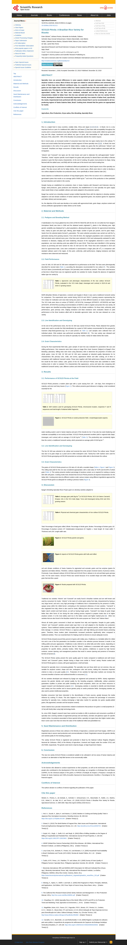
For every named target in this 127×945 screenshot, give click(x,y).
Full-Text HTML (99, 26)
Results (16, 87)
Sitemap (66, 937)
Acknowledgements (51, 763)
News (79, 15)
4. (42, 843)
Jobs (109, 15)
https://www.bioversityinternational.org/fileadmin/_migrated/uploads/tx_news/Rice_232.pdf (70, 875)
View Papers (18, 27)
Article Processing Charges (23, 38)
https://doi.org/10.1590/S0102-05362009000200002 (81, 925)
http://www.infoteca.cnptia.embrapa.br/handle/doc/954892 (60, 915)
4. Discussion (48, 485)
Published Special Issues (22, 65)
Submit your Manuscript (97, 942)
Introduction (17, 80)
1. (42, 813)
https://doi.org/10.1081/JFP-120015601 (54, 838)
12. (43, 920)
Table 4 (96, 467)
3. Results (46, 372)
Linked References (101, 31)
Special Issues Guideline (22, 67)
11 (86, 674)
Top (14, 73)
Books (49, 15)
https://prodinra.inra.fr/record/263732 (89, 826)
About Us (94, 15)
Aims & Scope (19, 30)
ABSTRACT (47, 75)
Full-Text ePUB (99, 28)
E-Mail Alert (19, 942)
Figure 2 (102, 467)
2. (42, 823)
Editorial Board (19, 33)
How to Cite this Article (102, 33)
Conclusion (17, 100)
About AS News (19, 53)
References (47, 808)
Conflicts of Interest (51, 783)
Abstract (97, 21)
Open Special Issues (21, 62)
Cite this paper (48, 793)
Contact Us (72, 937)
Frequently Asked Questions (23, 56)
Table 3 (84, 437)
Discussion (17, 91)
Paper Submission (20, 40)
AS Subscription (20, 43)
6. (42, 860)
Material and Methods (20, 83)
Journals (34, 15)
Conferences (64, 15)
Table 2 (84, 331)
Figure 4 (86, 479)
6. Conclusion (48, 750)
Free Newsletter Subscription (24, 46)
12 (72, 686)
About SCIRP (59, 937)
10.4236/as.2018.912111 (50, 25)
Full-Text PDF (99, 23)
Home (19, 15)
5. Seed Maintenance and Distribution (59, 726)
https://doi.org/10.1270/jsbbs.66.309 (53, 818)
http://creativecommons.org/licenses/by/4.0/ (55, 61)
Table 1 (62, 267)
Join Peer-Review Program (35, 942)
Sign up (82, 942)
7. (42, 868)
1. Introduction (48, 122)
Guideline (17, 35)
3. (42, 833)
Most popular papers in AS (23, 48)
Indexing (17, 25)
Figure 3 (111, 467)
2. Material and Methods (53, 211)
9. (42, 893)
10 (67, 672)
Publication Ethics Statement (24, 51)
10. (43, 900)
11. (43, 907)
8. (42, 883)
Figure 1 (68, 386)
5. (42, 850)
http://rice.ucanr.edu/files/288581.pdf (63, 895)
